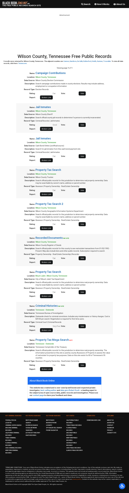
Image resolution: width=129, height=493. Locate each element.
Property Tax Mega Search (52, 339)
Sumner (100, 61)
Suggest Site (111, 432)
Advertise (110, 422)
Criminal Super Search (13, 425)
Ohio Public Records (73, 448)
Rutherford (87, 61)
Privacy (110, 430)
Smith (94, 61)
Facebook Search (32, 425)
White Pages (50, 420)
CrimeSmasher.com (93, 420)
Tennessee (22, 63)
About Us (119, 4)
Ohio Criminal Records (13, 448)
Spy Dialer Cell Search (54, 427)
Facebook (110, 427)
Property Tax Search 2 (49, 203)
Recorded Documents (49, 237)
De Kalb (80, 61)
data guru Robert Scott (69, 390)
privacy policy (76, 479)
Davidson (73, 61)
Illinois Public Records (74, 450)
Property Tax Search (48, 169)
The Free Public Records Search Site (21, 5)
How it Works (101, 4)
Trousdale (107, 61)
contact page (38, 395)
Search (85, 4)
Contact (110, 425)
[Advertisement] (64, 33)
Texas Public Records (74, 425)
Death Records (31, 435)
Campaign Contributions (50, 73)
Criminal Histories (46, 305)
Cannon (66, 61)
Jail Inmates (43, 107)
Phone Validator (52, 430)
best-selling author (49, 390)
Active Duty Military (33, 432)
